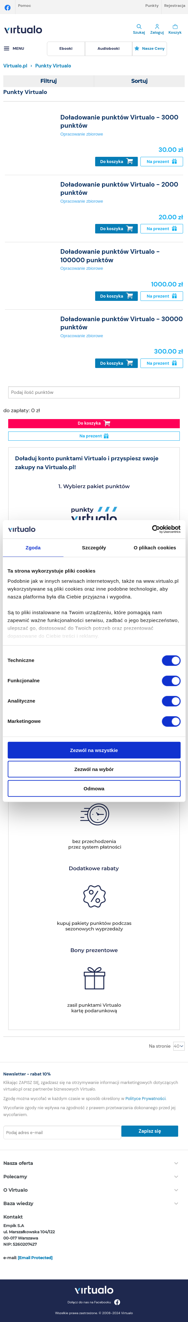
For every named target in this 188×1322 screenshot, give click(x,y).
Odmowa (94, 788)
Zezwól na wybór (94, 769)
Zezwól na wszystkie (94, 750)
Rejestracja (174, 5)
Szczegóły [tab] (94, 547)
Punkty (152, 5)
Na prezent (162, 161)
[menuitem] (66, 49)
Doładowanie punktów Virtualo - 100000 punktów (110, 256)
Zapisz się (149, 1131)
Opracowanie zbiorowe (81, 134)
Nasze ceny (149, 48)
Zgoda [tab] (33, 547)
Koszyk (175, 29)
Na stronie (160, 1046)
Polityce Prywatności (145, 1098)
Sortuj (139, 81)
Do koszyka (116, 161)
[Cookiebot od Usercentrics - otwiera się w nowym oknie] (151, 529)
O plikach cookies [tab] (155, 547)
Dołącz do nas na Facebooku (94, 1302)
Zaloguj (157, 29)
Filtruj (48, 81)
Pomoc (24, 5)
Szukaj (139, 29)
